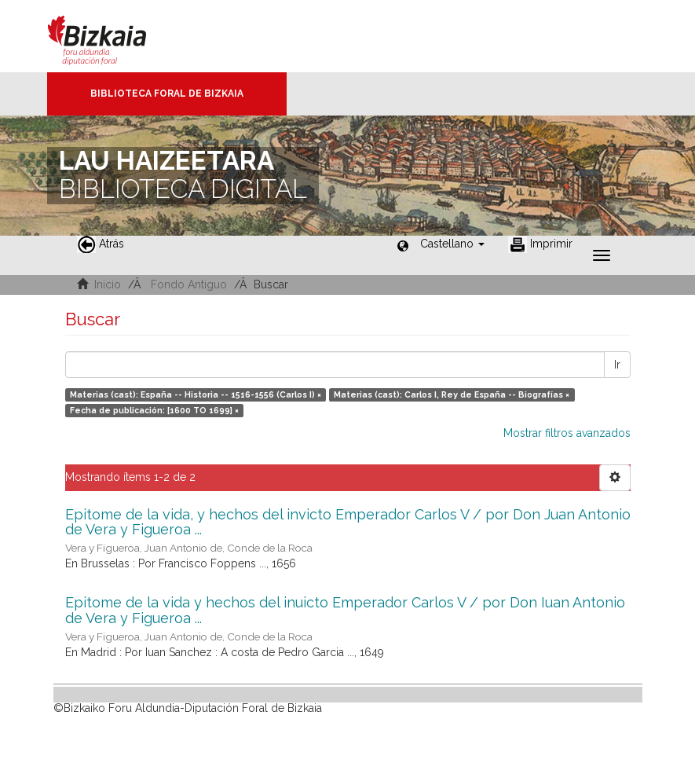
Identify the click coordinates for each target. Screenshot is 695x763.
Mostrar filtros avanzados (567, 433)
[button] (452, 243)
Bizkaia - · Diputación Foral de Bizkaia (113, 36)
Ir (617, 364)
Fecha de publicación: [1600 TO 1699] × (154, 410)
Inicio (107, 284)
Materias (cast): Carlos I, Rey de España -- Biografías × (451, 394)
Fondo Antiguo (189, 284)
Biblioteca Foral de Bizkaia (166, 93)
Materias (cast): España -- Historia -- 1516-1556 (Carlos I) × (195, 394)
